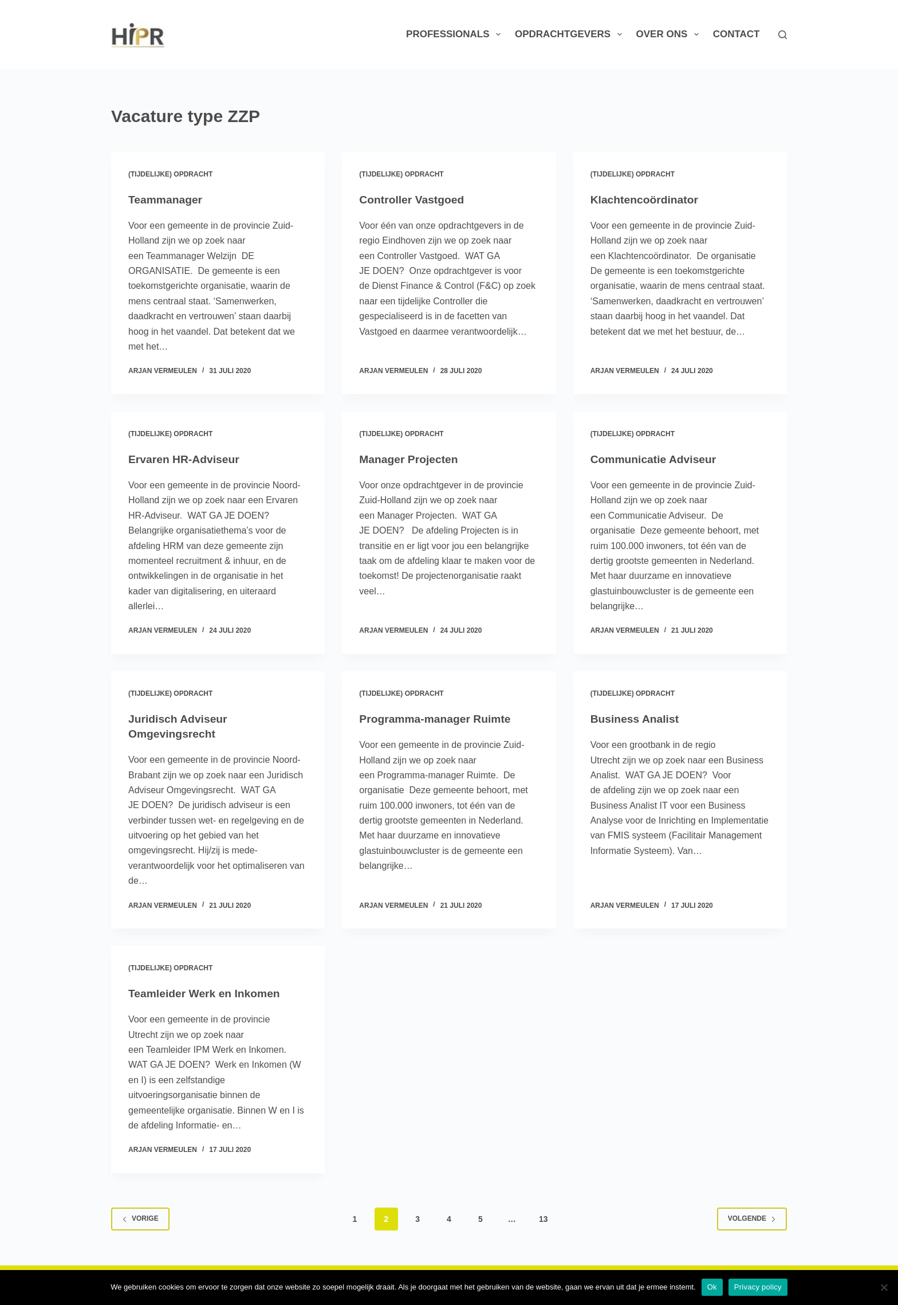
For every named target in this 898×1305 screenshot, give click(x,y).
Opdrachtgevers (571, 34)
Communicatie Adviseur (655, 459)
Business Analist (636, 718)
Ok (712, 1287)
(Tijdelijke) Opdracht (170, 174)
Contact (736, 34)
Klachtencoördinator (646, 199)
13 (543, 1219)
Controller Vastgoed (413, 199)
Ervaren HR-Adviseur (185, 459)
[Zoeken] (782, 34)
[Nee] (883, 1287)
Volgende (752, 1218)
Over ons (669, 34)
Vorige (140, 1218)
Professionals (455, 34)
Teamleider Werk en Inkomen (207, 993)
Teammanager (166, 199)
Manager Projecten (410, 459)
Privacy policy (758, 1287)
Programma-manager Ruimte (438, 718)
